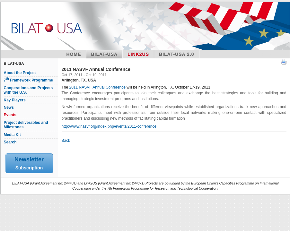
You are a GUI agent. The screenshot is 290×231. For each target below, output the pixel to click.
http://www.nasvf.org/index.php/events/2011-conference (109, 126)
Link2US (138, 54)
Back (66, 140)
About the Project (20, 73)
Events (10, 115)
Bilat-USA (104, 54)
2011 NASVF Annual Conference (97, 87)
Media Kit (12, 135)
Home (73, 54)
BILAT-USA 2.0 (176, 54)
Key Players (15, 100)
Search (10, 142)
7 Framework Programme (28, 80)
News (9, 107)
